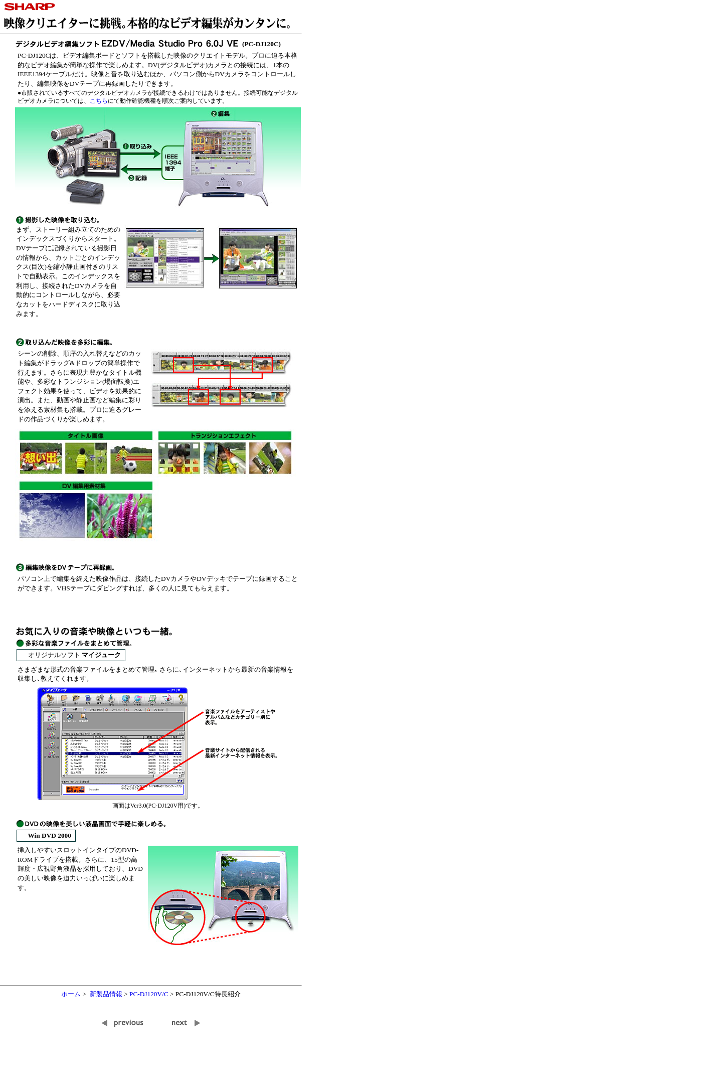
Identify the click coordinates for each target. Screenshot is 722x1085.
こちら (99, 100)
